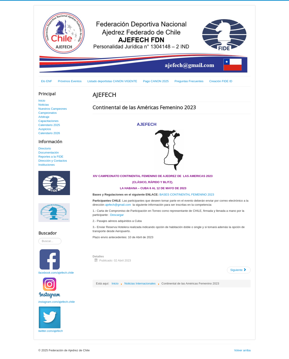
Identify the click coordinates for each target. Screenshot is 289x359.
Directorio (44, 148)
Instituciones (46, 164)
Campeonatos (47, 112)
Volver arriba (242, 350)
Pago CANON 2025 (156, 81)
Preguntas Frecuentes (189, 81)
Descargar (117, 215)
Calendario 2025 (49, 125)
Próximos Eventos (70, 81)
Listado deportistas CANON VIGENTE (112, 81)
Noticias (43, 104)
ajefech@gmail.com (118, 204)
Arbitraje (43, 117)
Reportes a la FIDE (50, 156)
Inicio (41, 100)
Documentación (48, 152)
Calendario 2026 (49, 133)
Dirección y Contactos (52, 160)
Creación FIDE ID (220, 81)
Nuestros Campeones (52, 108)
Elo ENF (46, 81)
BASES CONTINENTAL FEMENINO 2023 (186, 194)
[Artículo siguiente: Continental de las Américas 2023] (239, 270)
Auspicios (44, 129)
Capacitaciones (48, 121)
